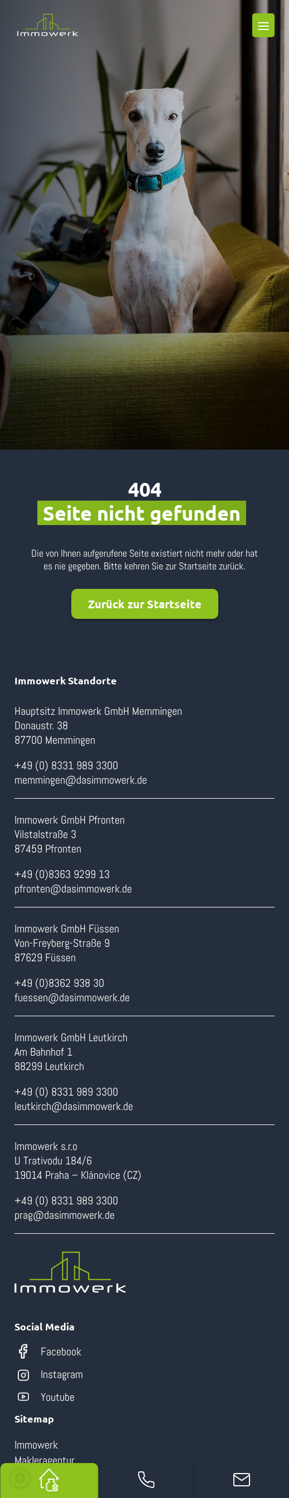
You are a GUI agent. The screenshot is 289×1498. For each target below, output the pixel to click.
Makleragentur (44, 1460)
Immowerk (36, 1445)
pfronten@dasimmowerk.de (73, 888)
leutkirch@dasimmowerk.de (73, 1106)
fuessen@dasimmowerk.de (72, 997)
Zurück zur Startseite (145, 604)
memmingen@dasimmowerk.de (80, 780)
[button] (20, 1478)
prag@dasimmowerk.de (64, 1215)
